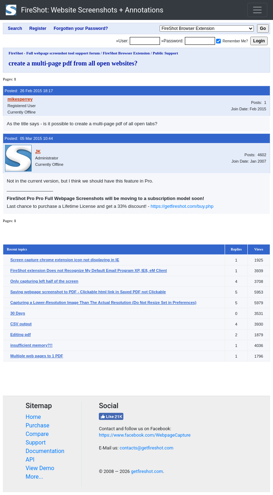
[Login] (145, 41)
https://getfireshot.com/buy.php (182, 206)
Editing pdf (20, 334)
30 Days (17, 313)
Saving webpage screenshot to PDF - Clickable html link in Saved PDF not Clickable (88, 292)
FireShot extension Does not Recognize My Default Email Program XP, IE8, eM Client (88, 270)
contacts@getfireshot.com (146, 448)
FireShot (85, 10)
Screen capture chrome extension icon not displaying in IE (64, 260)
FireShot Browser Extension (126, 53)
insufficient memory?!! (31, 345)
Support (36, 442)
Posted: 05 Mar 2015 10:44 (29, 138)
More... (34, 476)
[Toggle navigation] (257, 10)
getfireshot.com (147, 471)
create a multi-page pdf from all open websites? (73, 63)
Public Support (165, 53)
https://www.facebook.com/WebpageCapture (145, 435)
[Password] (200, 41)
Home (33, 417)
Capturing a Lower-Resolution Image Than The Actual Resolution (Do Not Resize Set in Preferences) (103, 302)
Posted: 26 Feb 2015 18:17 (29, 91)
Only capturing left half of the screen (44, 281)
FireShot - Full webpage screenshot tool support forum (54, 53)
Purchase (37, 425)
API (30, 459)
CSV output (21, 324)
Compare (37, 434)
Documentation (45, 451)
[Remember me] (218, 41)
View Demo (40, 468)
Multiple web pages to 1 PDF (36, 356)
